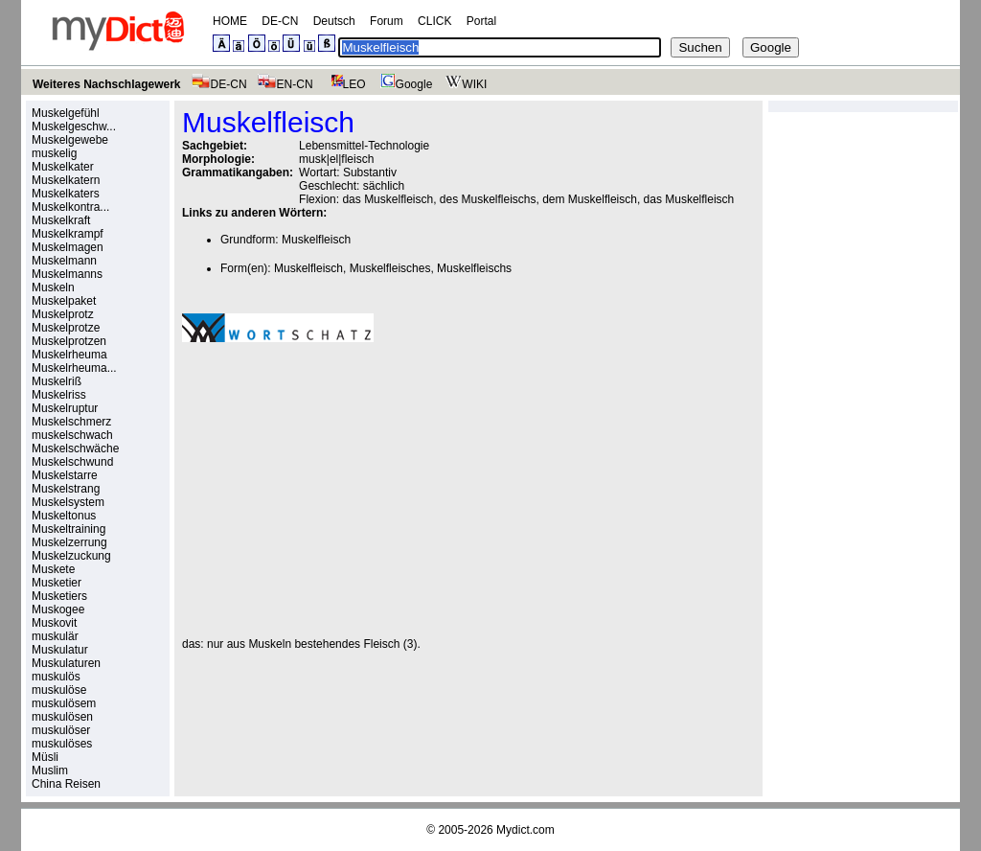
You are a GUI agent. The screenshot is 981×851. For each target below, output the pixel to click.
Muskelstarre (65, 475)
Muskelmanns (67, 274)
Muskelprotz (63, 314)
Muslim (50, 770)
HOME (230, 21)
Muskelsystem (68, 502)
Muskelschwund (72, 462)
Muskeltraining (68, 529)
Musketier (56, 582)
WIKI (464, 84)
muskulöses (62, 743)
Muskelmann (64, 260)
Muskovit (54, 623)
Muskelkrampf (67, 234)
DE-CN (280, 21)
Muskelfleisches (390, 268)
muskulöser (61, 730)
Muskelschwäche (75, 448)
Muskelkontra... (70, 207)
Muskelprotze (66, 327)
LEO (344, 84)
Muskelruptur (65, 408)
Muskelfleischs (474, 268)
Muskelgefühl (66, 113)
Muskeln (53, 287)
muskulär (55, 636)
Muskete (53, 569)
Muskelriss (59, 395)
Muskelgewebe (70, 140)
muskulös (56, 676)
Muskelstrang (66, 488)
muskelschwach (72, 435)
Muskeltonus (64, 515)
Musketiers (59, 596)
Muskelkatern (66, 180)
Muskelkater (63, 166)
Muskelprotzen (69, 341)
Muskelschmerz (71, 421)
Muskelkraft (61, 220)
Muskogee (58, 609)
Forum (386, 21)
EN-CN (285, 84)
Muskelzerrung (69, 542)
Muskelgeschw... (74, 126)
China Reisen (66, 784)
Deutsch (334, 21)
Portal (481, 21)
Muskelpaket (64, 301)
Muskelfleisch (316, 239)
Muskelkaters (66, 193)
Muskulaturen (66, 663)
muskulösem (64, 703)
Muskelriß (56, 381)
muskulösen (62, 717)
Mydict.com (525, 830)
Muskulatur (60, 649)
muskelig (54, 153)
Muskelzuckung (71, 556)
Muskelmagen (67, 247)
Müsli (45, 757)
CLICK (434, 21)
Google (404, 84)
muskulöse (59, 690)
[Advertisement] (343, 490)
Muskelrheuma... (74, 368)
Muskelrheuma (69, 354)
